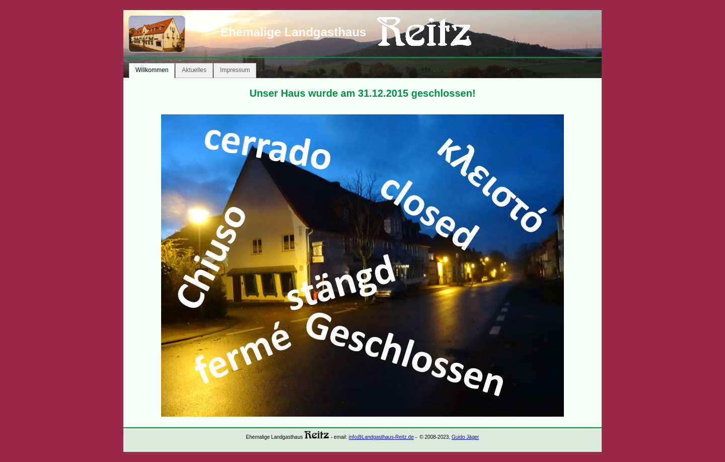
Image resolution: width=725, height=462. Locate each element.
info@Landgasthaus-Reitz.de (381, 437)
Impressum (235, 70)
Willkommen (151, 70)
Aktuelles (194, 70)
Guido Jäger (465, 437)
